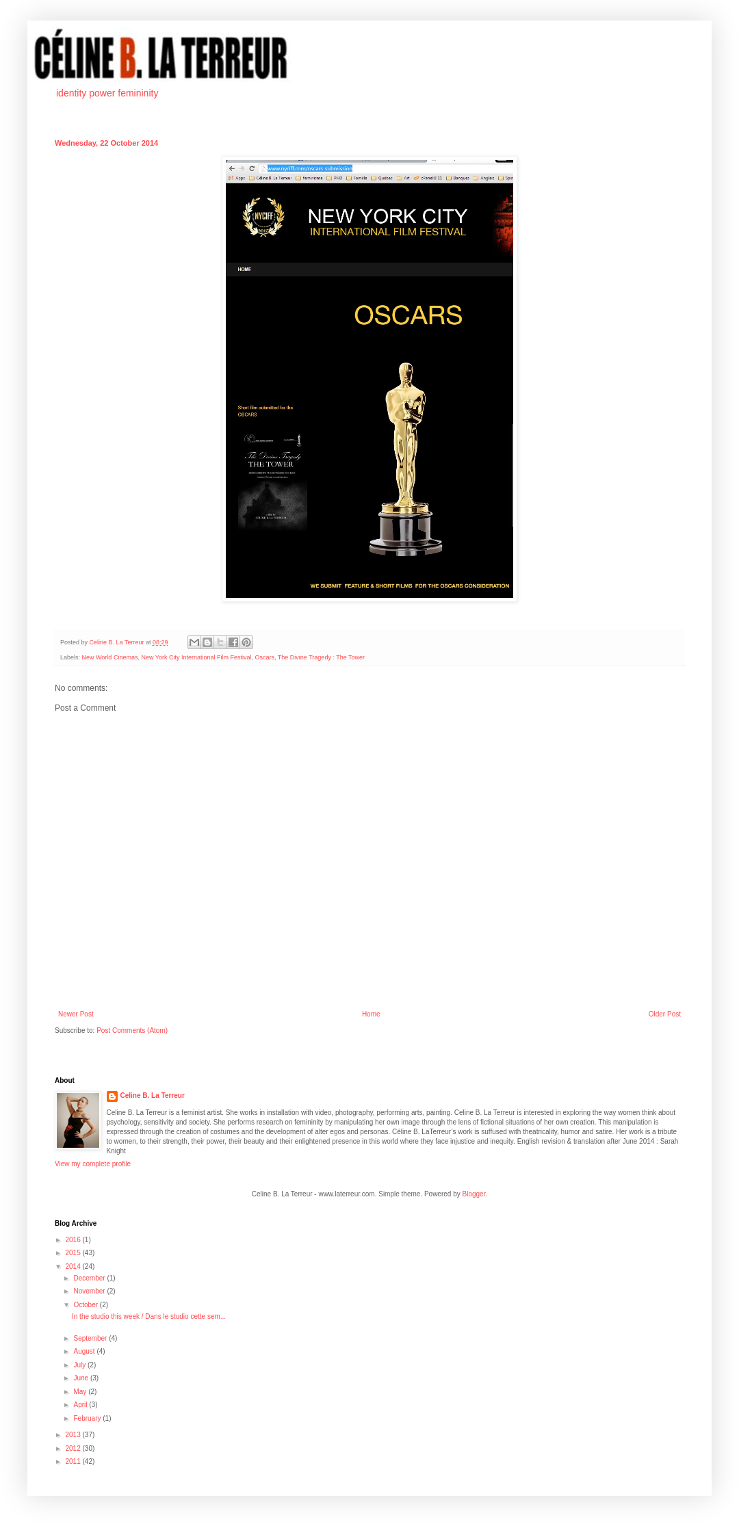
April (81, 1404)
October (86, 1305)
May (80, 1391)
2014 (73, 1266)
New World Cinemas (110, 657)
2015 (73, 1253)
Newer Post (76, 1014)
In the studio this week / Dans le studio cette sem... (149, 1316)
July (80, 1365)
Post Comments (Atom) (132, 1030)
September (91, 1338)
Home (371, 1014)
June (81, 1378)
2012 (73, 1448)
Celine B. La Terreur (152, 1095)
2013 (73, 1434)
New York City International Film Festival (196, 657)
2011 (73, 1461)
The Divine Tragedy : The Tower (321, 657)
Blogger (474, 1194)
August (84, 1351)
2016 (73, 1240)
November (90, 1291)
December (90, 1278)
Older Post (665, 1014)
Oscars (264, 657)
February (88, 1418)
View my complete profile (93, 1164)
